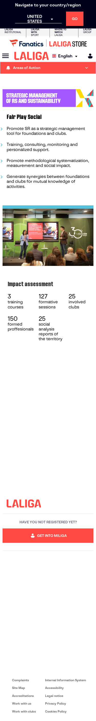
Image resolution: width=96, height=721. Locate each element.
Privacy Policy (55, 703)
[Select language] (66, 56)
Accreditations (23, 695)
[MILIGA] (88, 56)
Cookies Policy (56, 711)
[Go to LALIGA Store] (48, 43)
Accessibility (54, 687)
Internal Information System (65, 680)
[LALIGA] (31, 56)
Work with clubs (24, 711)
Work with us (21, 703)
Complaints (20, 680)
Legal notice (54, 695)
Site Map (18, 687)
